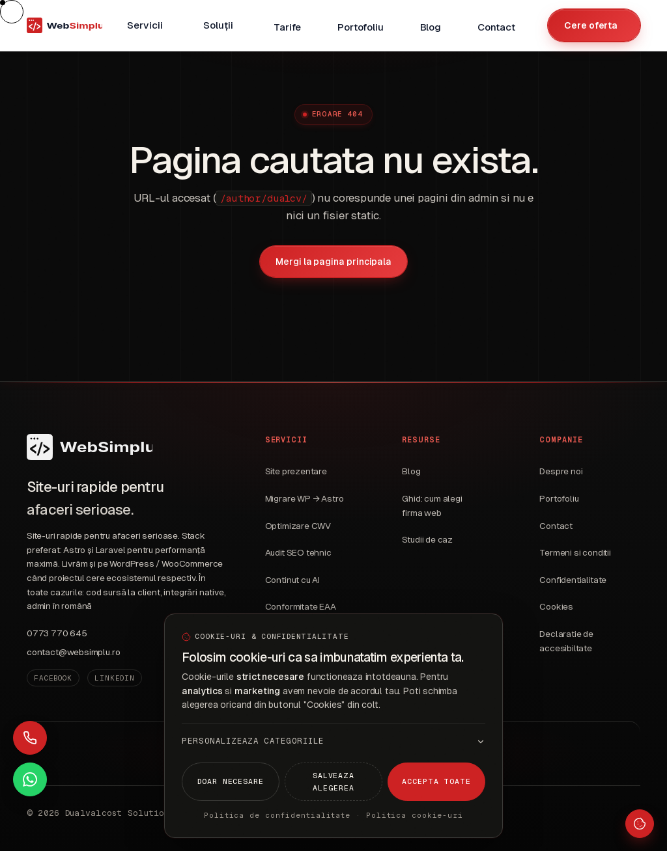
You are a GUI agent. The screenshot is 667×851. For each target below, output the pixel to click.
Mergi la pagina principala (333, 261)
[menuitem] (147, 25)
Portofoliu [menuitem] (360, 27)
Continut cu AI (292, 580)
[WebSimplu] (89, 447)
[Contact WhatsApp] (30, 779)
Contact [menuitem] (496, 27)
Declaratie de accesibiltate (566, 641)
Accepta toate (436, 781)
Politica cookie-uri (414, 815)
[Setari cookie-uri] (639, 823)
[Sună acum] (30, 738)
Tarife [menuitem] (287, 27)
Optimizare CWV (298, 526)
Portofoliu (558, 499)
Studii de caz (427, 540)
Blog (411, 471)
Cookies (556, 607)
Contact (556, 526)
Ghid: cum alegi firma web (432, 506)
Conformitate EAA (300, 607)
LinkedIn (114, 678)
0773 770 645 (57, 633)
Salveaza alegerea (333, 781)
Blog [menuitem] (430, 27)
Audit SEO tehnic (298, 553)
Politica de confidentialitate (277, 815)
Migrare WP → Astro (304, 499)
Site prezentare (296, 471)
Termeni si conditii (575, 553)
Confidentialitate (572, 580)
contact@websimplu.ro (73, 652)
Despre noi (560, 471)
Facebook (53, 678)
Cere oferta (590, 25)
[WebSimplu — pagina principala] (64, 25)
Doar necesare (230, 781)
